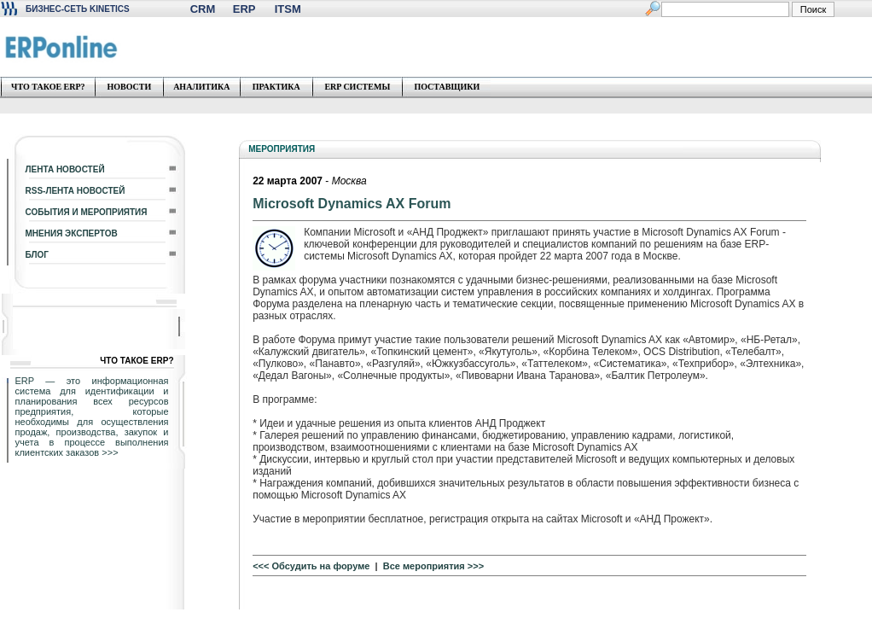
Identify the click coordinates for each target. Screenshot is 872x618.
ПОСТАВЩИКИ (447, 86)
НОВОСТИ (129, 86)
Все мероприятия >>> (433, 566)
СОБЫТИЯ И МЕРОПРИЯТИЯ (87, 212)
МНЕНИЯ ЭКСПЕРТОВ (72, 233)
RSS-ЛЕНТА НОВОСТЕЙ (75, 190)
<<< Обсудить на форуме (311, 566)
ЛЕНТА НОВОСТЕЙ (65, 169)
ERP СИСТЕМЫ (357, 86)
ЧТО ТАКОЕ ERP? (48, 86)
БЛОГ (37, 254)
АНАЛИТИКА (201, 86)
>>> (110, 452)
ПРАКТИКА (276, 86)
